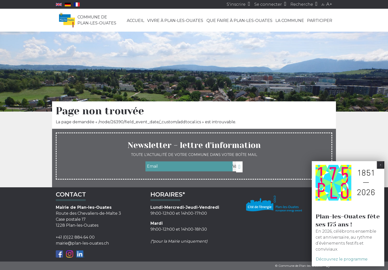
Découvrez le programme (342, 259)
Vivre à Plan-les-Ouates (175, 20)
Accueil (135, 20)
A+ (329, 4)
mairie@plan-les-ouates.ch (82, 243)
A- (323, 4)
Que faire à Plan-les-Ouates (239, 20)
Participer (319, 20)
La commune (289, 20)
